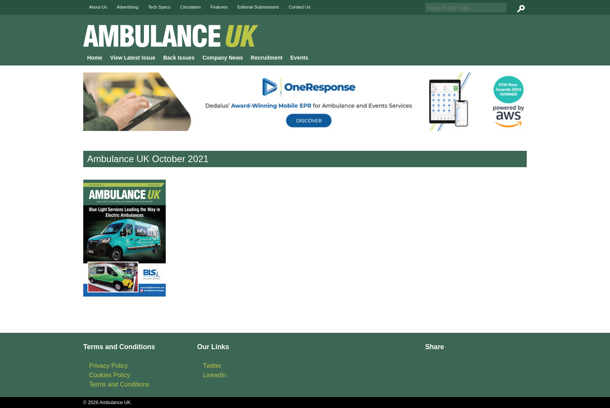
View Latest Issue (132, 58)
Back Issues (179, 58)
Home (94, 58)
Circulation (190, 7)
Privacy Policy (108, 365)
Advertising (127, 7)
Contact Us (299, 7)
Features (219, 7)
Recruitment (267, 58)
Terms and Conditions (119, 384)
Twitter (212, 365)
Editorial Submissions (258, 7)
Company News (222, 58)
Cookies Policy (109, 375)
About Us (98, 7)
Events (299, 58)
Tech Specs (159, 7)
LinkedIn (215, 375)
